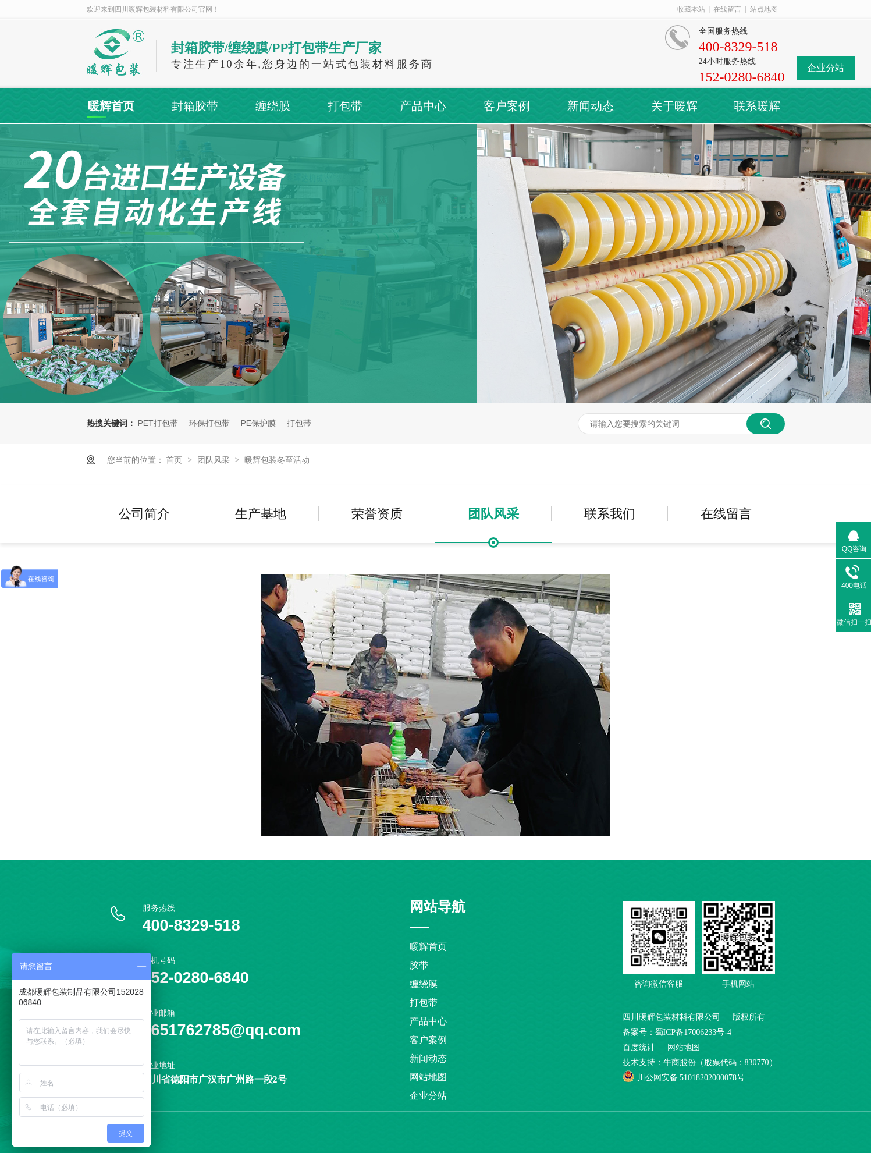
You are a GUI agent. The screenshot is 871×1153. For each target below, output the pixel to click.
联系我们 (609, 513)
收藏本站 (691, 9)
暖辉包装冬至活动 (277, 459)
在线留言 (727, 9)
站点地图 (764, 9)
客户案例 (507, 106)
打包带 (345, 106)
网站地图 (428, 1077)
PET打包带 (157, 423)
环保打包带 (209, 423)
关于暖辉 (674, 106)
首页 (175, 459)
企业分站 (825, 68)
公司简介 (144, 513)
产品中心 (423, 106)
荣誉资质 (377, 513)
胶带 (419, 965)
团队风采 (214, 459)
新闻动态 (590, 106)
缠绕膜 (272, 106)
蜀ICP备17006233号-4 (693, 1032)
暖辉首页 (111, 106)
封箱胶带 (195, 106)
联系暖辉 (757, 106)
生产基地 (260, 513)
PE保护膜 (258, 423)
